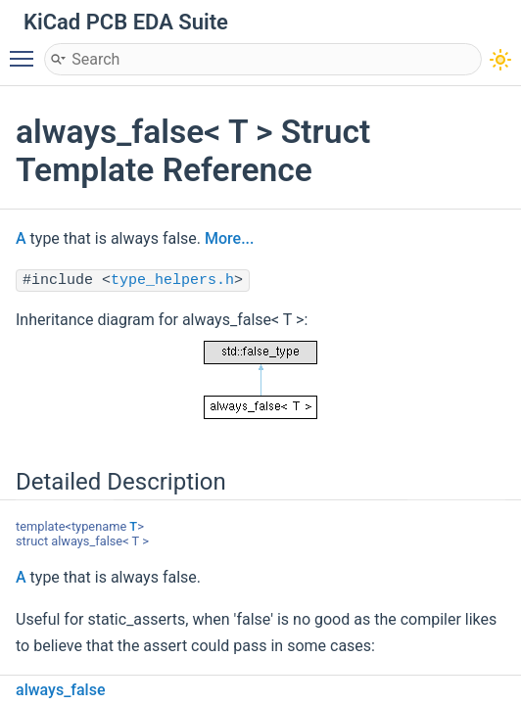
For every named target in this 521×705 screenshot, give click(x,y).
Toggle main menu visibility (26, 50)
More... (229, 238)
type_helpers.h (172, 280)
